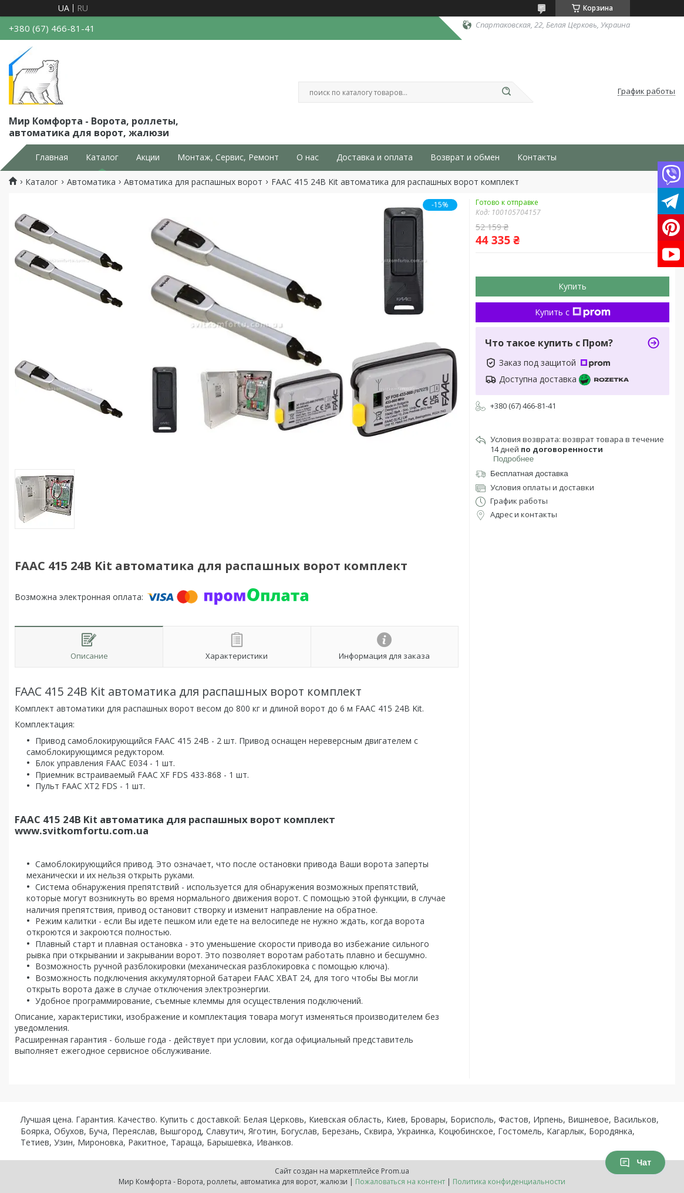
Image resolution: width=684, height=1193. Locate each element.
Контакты (537, 157)
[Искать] (506, 92)
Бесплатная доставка (529, 473)
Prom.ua (395, 1171)
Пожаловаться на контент (400, 1182)
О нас (307, 157)
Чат (635, 1162)
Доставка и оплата (374, 157)
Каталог (102, 157)
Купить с (573, 312)
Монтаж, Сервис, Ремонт (228, 157)
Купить (572, 286)
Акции (148, 157)
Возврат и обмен (465, 157)
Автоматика (91, 182)
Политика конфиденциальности (509, 1182)
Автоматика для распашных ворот (193, 182)
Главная (51, 157)
